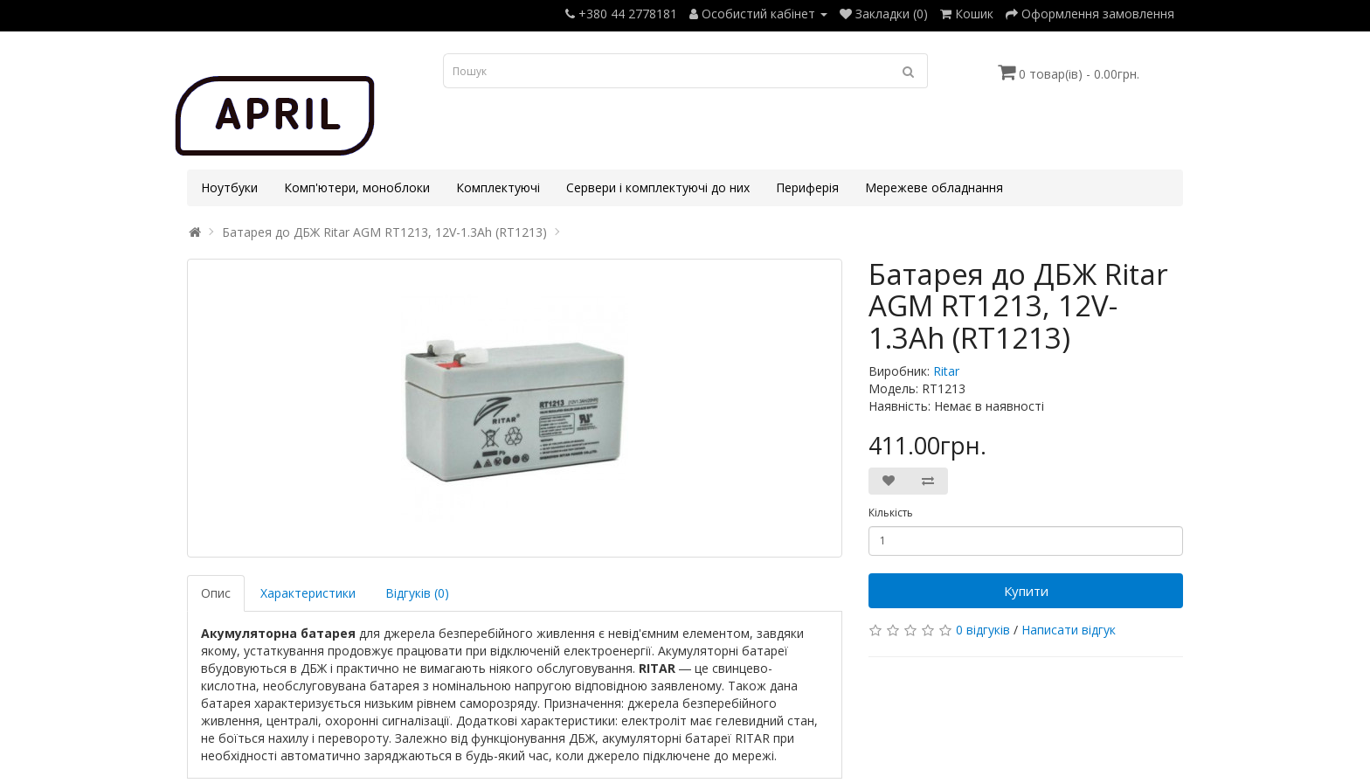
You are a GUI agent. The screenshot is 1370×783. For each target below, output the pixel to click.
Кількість (890, 512)
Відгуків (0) (417, 593)
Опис (216, 593)
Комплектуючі (498, 187)
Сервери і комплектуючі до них (658, 187)
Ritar (946, 371)
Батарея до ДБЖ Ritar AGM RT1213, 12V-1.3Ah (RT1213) (384, 232)
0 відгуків (983, 629)
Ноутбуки (229, 187)
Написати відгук (1068, 629)
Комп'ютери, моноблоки (357, 187)
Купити (1026, 590)
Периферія (807, 187)
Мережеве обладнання (934, 187)
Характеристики (308, 593)
